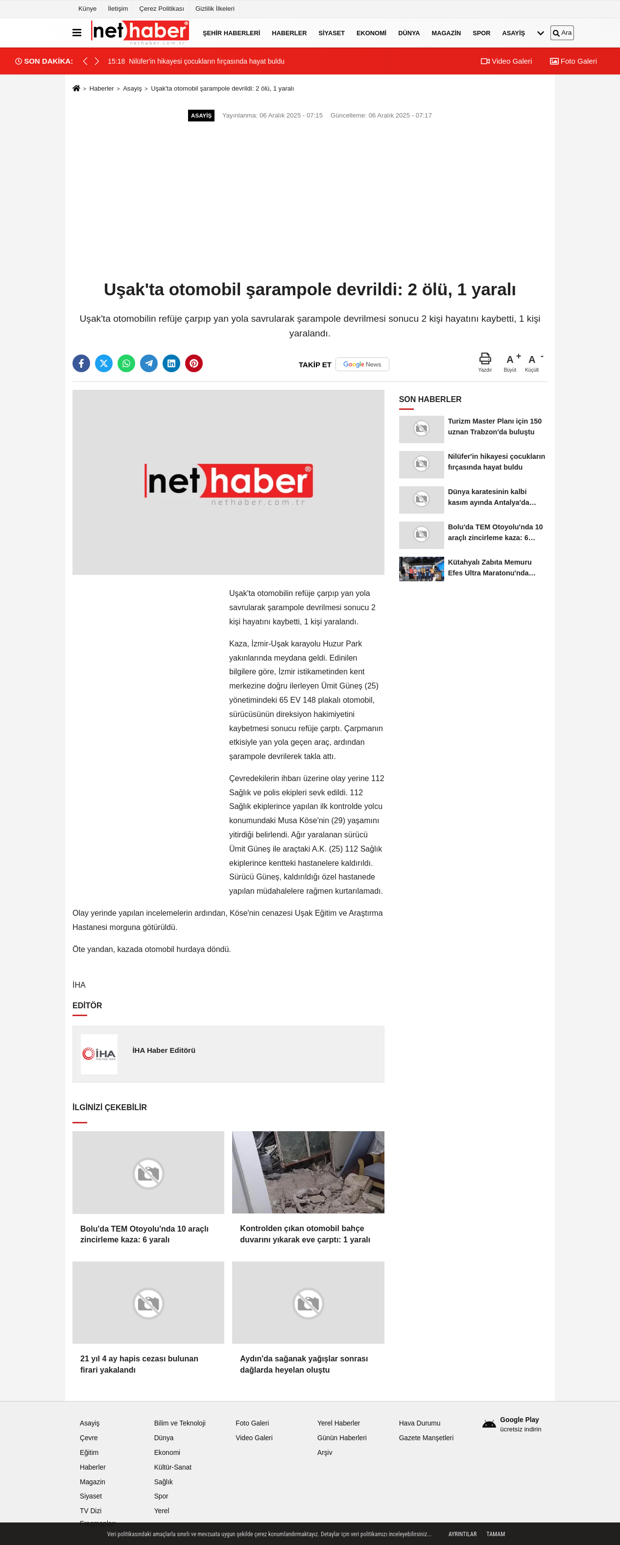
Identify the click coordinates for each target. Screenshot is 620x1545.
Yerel (161, 1511)
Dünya (409, 32)
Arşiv (325, 1452)
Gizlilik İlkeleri (215, 8)
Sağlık (163, 1482)
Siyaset (331, 32)
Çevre (89, 1438)
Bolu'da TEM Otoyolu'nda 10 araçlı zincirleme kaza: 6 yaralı (144, 1234)
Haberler (289, 32)
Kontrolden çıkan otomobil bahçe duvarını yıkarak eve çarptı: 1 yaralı (305, 1233)
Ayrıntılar (463, 1534)
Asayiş (513, 32)
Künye (87, 8)
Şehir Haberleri (231, 32)
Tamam (495, 1534)
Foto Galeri (573, 61)
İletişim (118, 8)
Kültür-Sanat (172, 1467)
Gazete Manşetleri (426, 1438)
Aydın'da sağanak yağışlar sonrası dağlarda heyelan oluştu (304, 1364)
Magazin (446, 32)
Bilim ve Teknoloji (180, 1423)
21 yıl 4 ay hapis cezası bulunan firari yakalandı (139, 1364)
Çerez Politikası (161, 8)
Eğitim (89, 1452)
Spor (481, 32)
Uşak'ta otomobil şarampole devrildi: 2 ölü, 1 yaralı (222, 88)
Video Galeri (506, 61)
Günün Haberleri (342, 1438)
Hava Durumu (420, 1423)
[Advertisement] (310, 201)
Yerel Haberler (338, 1423)
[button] (97, 61)
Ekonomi (371, 32)
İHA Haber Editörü (163, 1050)
